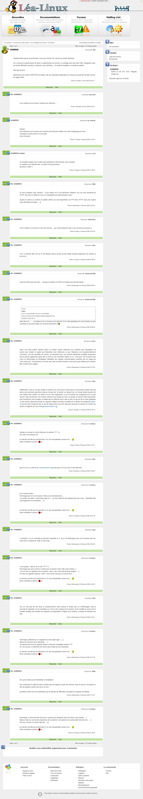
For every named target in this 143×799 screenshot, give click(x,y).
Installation (82, 771)
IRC (107, 773)
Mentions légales (29, 773)
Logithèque (54, 778)
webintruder (91, 219)
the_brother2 (91, 120)
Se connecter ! (114, 47)
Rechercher (113, 59)
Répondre (49, 87)
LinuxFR (94, 0)
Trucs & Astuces (56, 773)
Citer (56, 87)
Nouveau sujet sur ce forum (119, 78)
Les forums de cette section (21, 42)
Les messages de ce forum (38, 42)
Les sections (8, 42)
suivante (98, 42)
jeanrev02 (92, 94)
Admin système (83, 776)
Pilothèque (54, 780)
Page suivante (92, 46)
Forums (108, 771)
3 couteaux (92, 424)
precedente (90, 42)
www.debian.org (51, 406)
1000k (93, 184)
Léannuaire (54, 776)
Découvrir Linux (56, 771)
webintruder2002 (90, 273)
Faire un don (27, 776)
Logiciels (81, 773)
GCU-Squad (100, 0)
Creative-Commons (91, 793)
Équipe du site (28, 771)
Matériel (81, 783)
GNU (106, 0)
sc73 (94, 153)
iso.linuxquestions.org (44, 468)
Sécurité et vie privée (85, 780)
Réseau (81, 778)
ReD (94, 50)
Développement (83, 785)
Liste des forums (115, 57)
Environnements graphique (87, 787)
